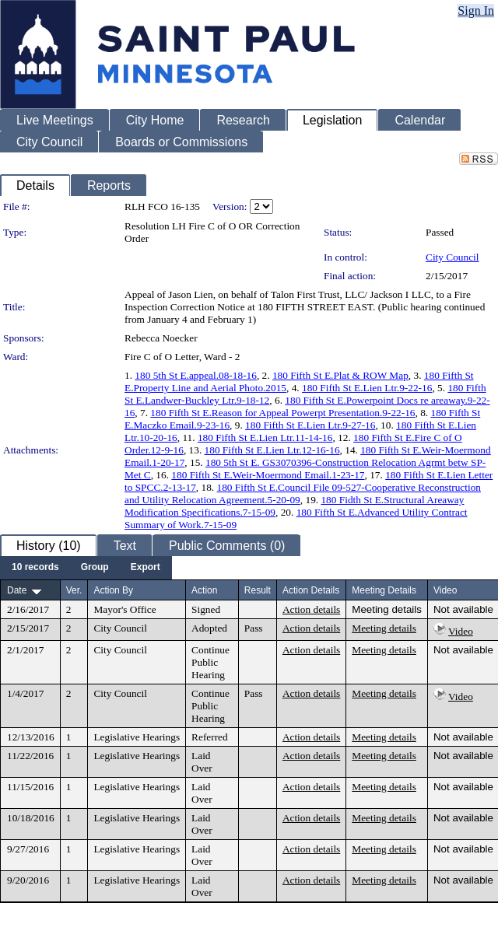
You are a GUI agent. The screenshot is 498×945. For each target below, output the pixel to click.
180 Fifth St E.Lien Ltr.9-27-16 (310, 425)
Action (204, 590)
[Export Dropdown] (145, 567)
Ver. (74, 590)
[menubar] (86, 567)
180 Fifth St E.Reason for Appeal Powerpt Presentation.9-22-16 (282, 412)
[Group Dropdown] (95, 567)
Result (257, 590)
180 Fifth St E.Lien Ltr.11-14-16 (265, 437)
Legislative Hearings (136, 737)
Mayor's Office (124, 609)
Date (16, 590)
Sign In (476, 10)
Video (460, 631)
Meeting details (387, 609)
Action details (311, 609)
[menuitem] (35, 568)
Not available (463, 609)
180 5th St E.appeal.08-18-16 (196, 375)
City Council (452, 257)
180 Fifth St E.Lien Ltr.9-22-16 (367, 388)
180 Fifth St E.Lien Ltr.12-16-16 (272, 450)
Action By (113, 590)
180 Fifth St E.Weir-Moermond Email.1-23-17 (267, 475)
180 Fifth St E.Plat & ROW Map (340, 375)
